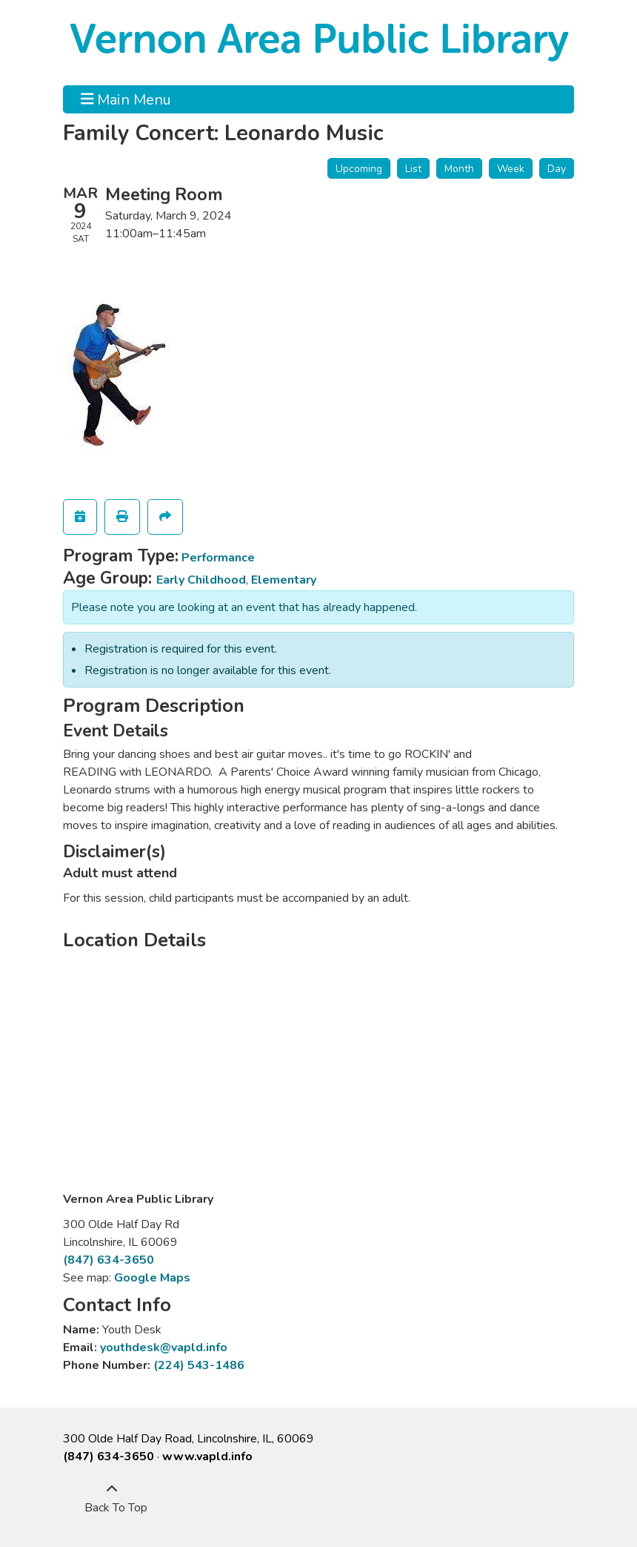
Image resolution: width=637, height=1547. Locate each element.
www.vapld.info (207, 1456)
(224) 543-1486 (198, 1365)
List (413, 169)
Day (556, 169)
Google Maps (152, 1278)
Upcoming (359, 169)
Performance (218, 558)
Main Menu (126, 99)
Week (510, 169)
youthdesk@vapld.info (163, 1347)
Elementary (283, 580)
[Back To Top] (112, 1499)
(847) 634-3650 (108, 1260)
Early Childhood (201, 580)
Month (459, 169)
